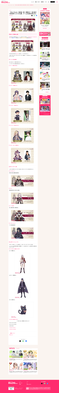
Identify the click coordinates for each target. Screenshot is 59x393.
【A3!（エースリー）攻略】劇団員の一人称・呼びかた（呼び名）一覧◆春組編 (46, 70)
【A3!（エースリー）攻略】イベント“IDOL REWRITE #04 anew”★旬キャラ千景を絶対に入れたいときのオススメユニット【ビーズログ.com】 (30, 360)
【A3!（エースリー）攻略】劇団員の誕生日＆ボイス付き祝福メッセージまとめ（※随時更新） (46, 81)
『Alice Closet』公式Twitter (13, 329)
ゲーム (10, 10)
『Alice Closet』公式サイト (13, 327)
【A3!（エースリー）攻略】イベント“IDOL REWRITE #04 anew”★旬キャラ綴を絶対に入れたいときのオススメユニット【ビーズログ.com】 (15, 373)
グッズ (27, 381)
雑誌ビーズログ (21, 382)
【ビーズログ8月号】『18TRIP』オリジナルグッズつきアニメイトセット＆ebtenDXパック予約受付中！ (16, 360)
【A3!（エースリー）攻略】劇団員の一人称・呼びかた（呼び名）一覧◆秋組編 (46, 91)
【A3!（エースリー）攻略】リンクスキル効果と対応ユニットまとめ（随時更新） (46, 49)
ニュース (20, 381)
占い (27, 382)
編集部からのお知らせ (29, 384)
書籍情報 (20, 384)
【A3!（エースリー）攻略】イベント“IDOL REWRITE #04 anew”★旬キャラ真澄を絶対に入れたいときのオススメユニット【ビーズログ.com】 (30, 373)
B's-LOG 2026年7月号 (45, 25)
